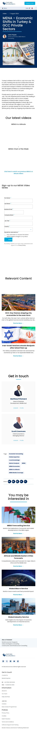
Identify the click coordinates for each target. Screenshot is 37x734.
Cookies (4, 716)
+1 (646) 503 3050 (9, 685)
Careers (4, 704)
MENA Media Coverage (16, 472)
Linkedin (15, 408)
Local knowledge (14, 460)
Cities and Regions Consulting (10, 644)
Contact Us (5, 675)
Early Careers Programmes (9, 706)
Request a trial (29, 3)
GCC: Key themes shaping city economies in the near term (18, 314)
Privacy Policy (5, 713)
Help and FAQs (6, 696)
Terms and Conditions (8, 722)
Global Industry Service (18, 617)
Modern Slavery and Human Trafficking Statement (15, 727)
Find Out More (18, 323)
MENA (23, 463)
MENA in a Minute (14, 469)
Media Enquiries (6, 678)
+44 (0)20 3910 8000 (9, 682)
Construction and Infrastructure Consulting (14, 645)
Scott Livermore (18, 431)
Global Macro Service (18, 588)
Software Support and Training (10, 724)
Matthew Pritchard (18, 399)
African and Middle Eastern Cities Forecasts (18, 557)
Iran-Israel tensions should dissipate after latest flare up (18, 346)
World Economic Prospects (9, 642)
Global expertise (14, 457)
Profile (22, 408)
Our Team (4, 693)
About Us (4, 690)
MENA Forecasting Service (18, 525)
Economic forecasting (16, 454)
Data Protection (6, 719)
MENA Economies (14, 466)
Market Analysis (14, 463)
